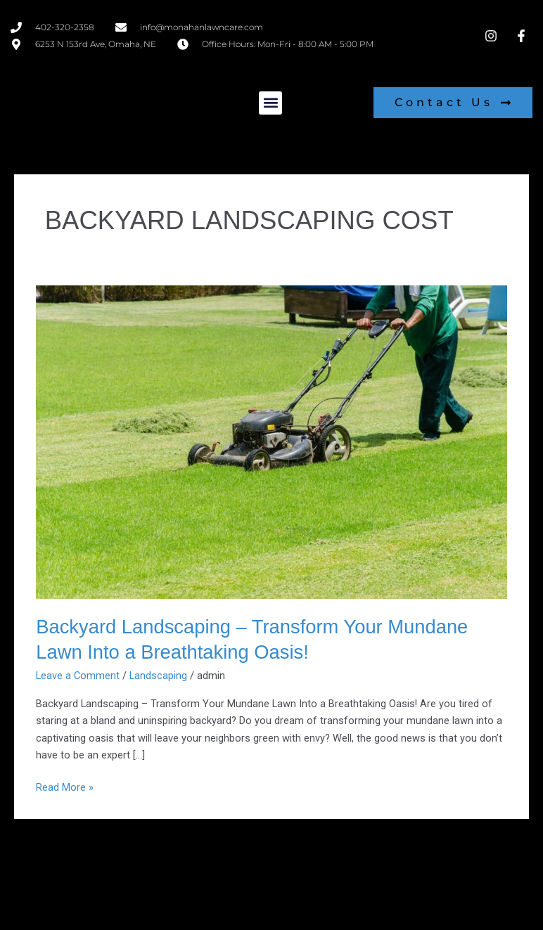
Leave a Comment (78, 675)
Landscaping (158, 675)
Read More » (65, 786)
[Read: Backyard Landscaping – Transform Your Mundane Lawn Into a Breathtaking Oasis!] (271, 441)
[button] (270, 103)
